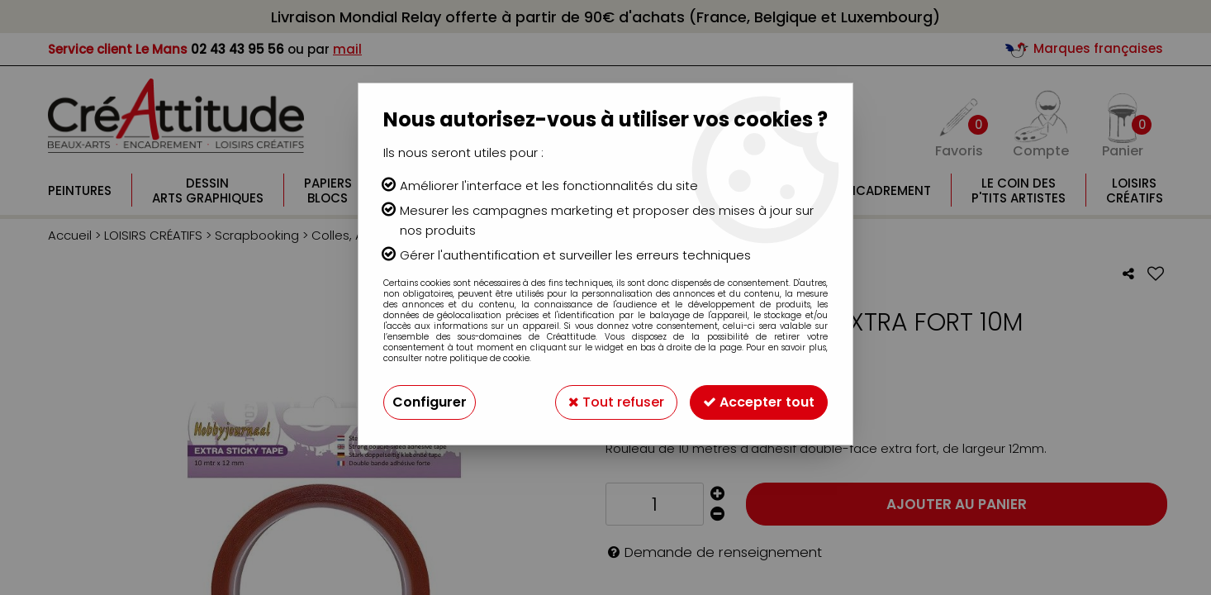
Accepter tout (758, 402)
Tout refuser (616, 402)
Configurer (429, 402)
